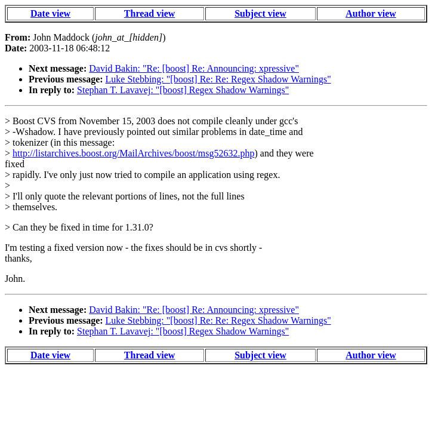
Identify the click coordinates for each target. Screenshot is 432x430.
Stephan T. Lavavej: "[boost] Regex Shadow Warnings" (183, 90)
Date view (50, 13)
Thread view (149, 13)
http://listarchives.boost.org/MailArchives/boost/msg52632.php (133, 153)
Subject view (260, 13)
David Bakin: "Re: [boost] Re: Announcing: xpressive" (194, 68)
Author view (370, 13)
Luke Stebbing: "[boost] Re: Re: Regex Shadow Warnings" (218, 79)
